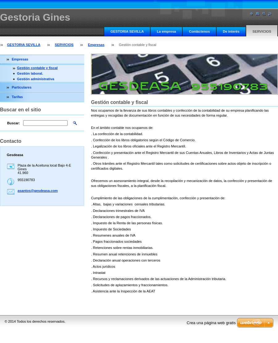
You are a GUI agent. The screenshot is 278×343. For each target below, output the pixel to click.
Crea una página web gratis (211, 322)
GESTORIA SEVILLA (127, 31)
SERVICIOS (261, 31)
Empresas (96, 45)
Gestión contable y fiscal (37, 68)
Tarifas (17, 97)
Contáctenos (199, 31)
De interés (231, 31)
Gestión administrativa (35, 79)
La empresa (166, 31)
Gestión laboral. (30, 73)
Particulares (21, 87)
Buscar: (13, 123)
